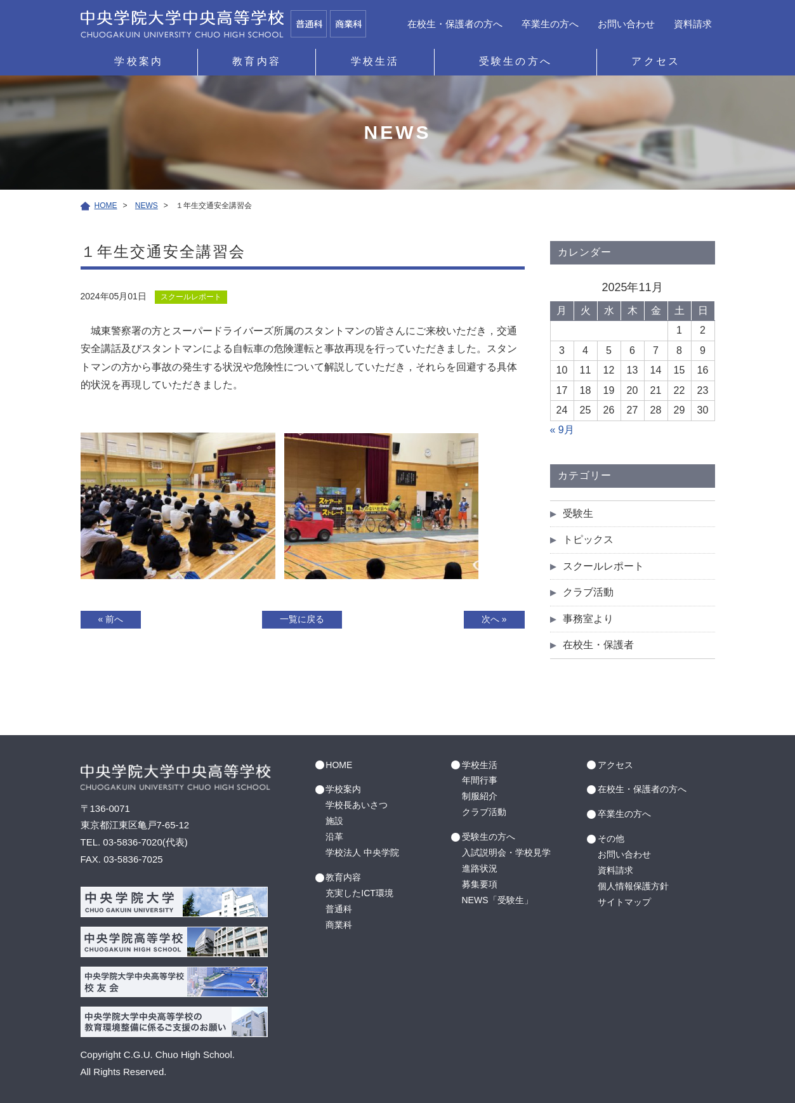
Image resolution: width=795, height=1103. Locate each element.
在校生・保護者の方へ (455, 23)
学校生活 (375, 61)
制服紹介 (479, 796)
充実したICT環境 (359, 893)
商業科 (338, 925)
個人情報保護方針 (633, 886)
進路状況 (479, 868)
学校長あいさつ (356, 805)
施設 (334, 821)
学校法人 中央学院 (362, 852)
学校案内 (138, 61)
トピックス (588, 539)
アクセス (655, 61)
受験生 (578, 513)
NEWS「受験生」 (497, 900)
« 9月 (562, 429)
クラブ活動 (588, 592)
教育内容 (256, 61)
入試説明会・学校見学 (506, 852)
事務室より (588, 618)
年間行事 (479, 780)
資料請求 (693, 23)
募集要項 (479, 884)
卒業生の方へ (550, 23)
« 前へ (111, 619)
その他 (611, 838)
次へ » (494, 619)
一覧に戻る (302, 619)
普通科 (338, 909)
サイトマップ (624, 902)
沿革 (334, 837)
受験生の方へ (515, 61)
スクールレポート (603, 566)
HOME (338, 765)
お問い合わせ (626, 23)
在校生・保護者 (598, 644)
